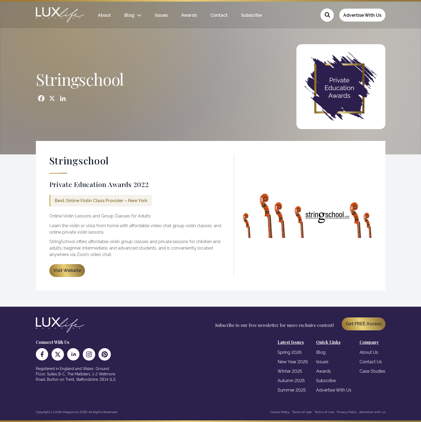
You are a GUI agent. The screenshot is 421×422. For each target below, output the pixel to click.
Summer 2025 (292, 390)
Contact (219, 15)
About (104, 15)
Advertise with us (372, 412)
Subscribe (251, 15)
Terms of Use (324, 412)
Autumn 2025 (291, 380)
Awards (189, 15)
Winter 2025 (290, 371)
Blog (129, 15)
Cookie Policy (279, 412)
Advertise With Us (362, 15)
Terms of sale (302, 412)
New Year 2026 (293, 361)
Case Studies (372, 371)
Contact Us (371, 361)
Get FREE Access (363, 323)
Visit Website (67, 270)
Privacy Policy (347, 412)
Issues (161, 15)
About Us (369, 352)
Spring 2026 (290, 352)
